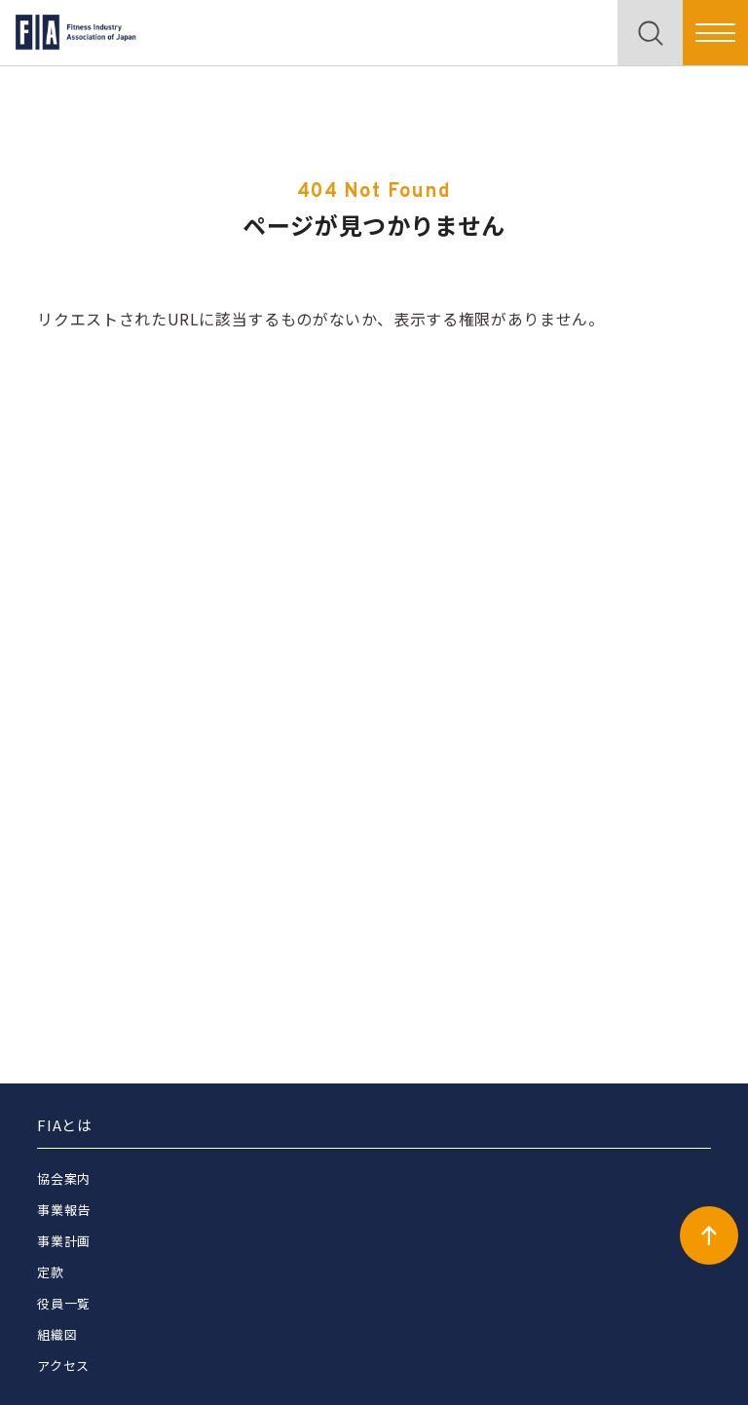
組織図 (57, 1334)
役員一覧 (64, 1303)
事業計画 (64, 1241)
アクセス (63, 1365)
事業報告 (64, 1209)
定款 (50, 1272)
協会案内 (64, 1178)
